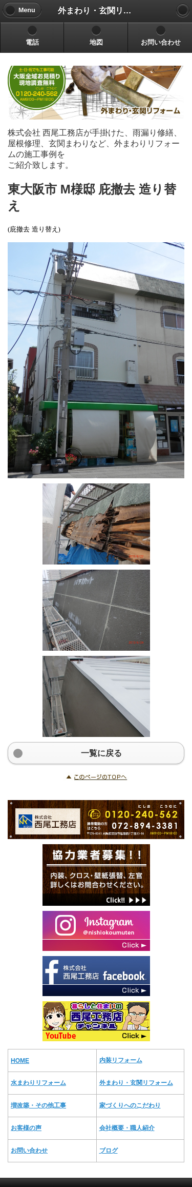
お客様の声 (26, 1128)
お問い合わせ (29, 1150)
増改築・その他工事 (38, 1105)
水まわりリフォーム (38, 1082)
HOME (20, 1060)
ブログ (108, 1150)
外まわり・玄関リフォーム (136, 1082)
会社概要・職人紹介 (127, 1128)
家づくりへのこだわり (130, 1105)
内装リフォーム (120, 1060)
